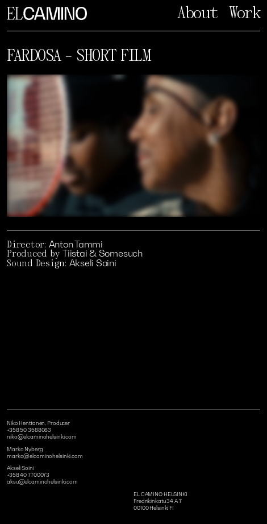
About (197, 13)
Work (244, 13)
